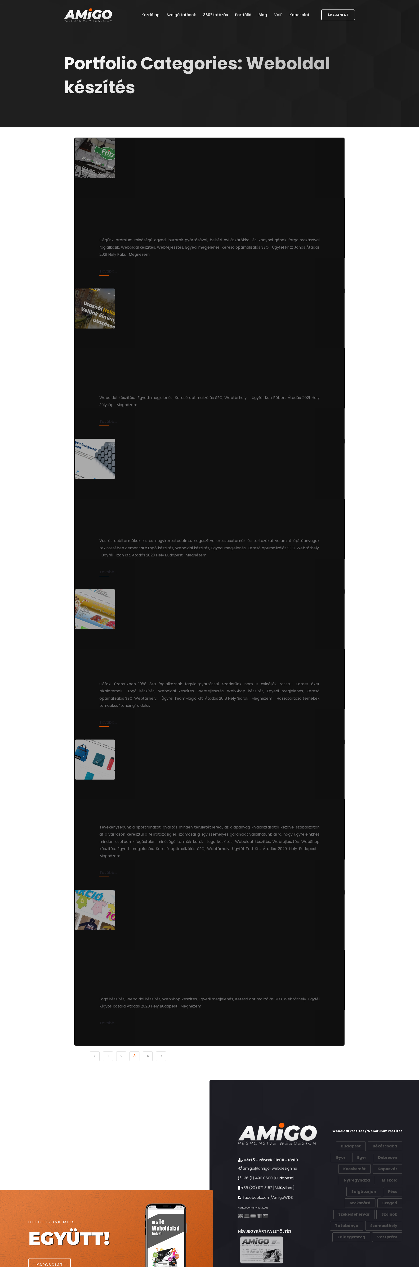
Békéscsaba (385, 1168)
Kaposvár (387, 1190)
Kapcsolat (299, 15)
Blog (263, 15)
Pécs (392, 1213)
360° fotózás (215, 15)
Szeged (389, 1224)
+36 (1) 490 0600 (257, 1200)
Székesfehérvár (354, 1236)
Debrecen (387, 1179)
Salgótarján (363, 1213)
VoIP (278, 15)
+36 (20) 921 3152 (256, 1209)
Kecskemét (354, 1190)
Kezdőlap (151, 15)
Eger (361, 1179)
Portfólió (243, 15)
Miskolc (389, 1202)
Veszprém (387, 1259)
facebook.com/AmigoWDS (267, 1219)
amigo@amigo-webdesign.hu (270, 1190)
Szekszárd (360, 1224)
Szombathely (383, 1247)
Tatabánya (346, 1247)
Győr (340, 1179)
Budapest (351, 1168)
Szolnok (389, 1236)
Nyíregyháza (357, 1202)
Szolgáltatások (181, 15)
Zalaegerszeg (351, 1259)
